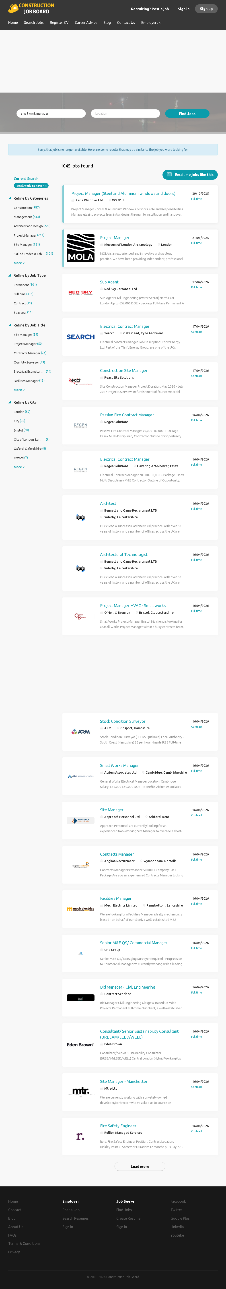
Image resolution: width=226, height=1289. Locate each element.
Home (13, 1201)
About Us (15, 1226)
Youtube (177, 1235)
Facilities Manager (116, 898)
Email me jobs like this (194, 174)
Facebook (178, 1201)
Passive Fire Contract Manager (127, 414)
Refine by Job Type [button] (29, 275)
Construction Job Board (122, 1276)
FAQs (12, 1235)
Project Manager (114, 237)
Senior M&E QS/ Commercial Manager (133, 942)
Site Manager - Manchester (124, 1081)
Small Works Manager (119, 765)
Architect (108, 503)
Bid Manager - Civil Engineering (127, 986)
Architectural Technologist (124, 554)
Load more (140, 1166)
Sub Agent (109, 281)
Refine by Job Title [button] (29, 325)
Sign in (183, 9)
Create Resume (128, 1218)
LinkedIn (177, 1226)
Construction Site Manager (124, 370)
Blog (12, 1218)
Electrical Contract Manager (125, 326)
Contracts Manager (117, 853)
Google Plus (180, 1218)
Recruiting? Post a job (150, 9)
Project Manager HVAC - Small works (133, 605)
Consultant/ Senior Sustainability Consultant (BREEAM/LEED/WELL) (139, 1034)
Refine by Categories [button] (30, 198)
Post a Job (71, 1209)
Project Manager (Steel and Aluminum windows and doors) (123, 193)
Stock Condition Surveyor (123, 721)
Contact (14, 1209)
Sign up (206, 9)
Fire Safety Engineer (118, 1125)
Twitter (176, 1209)
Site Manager (111, 809)
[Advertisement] (113, 61)
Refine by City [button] (25, 402)
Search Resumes (75, 1218)
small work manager (30, 185)
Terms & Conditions (24, 1243)
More (18, 262)
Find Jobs (187, 114)
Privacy (14, 1252)
